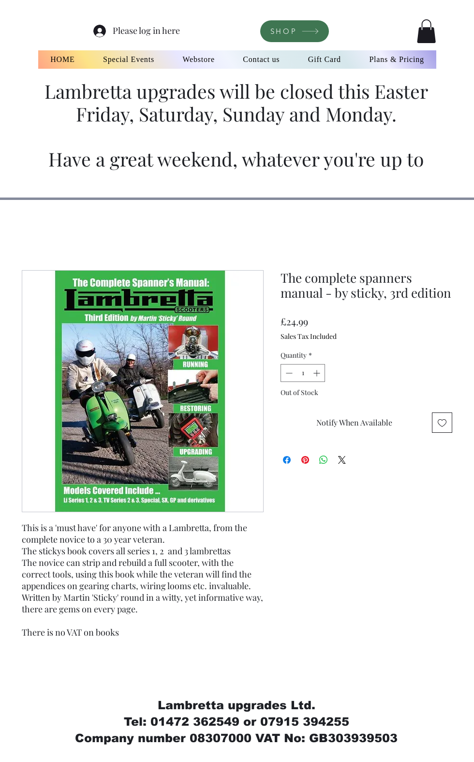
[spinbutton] (302, 373)
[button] (426, 31)
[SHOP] (294, 31)
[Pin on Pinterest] (305, 460)
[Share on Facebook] (287, 460)
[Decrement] (288, 373)
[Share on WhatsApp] (323, 460)
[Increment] (317, 373)
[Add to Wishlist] (442, 422)
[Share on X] (342, 460)
